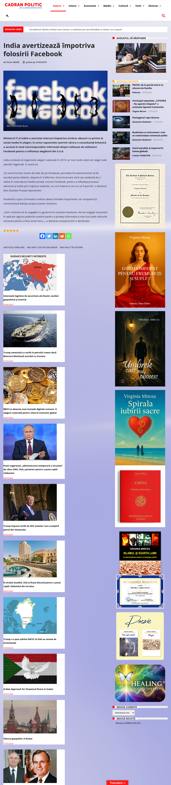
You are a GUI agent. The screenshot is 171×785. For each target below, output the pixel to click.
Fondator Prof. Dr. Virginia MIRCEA (94, 781)
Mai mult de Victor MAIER (42, 247)
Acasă (5, 38)
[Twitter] (49, 236)
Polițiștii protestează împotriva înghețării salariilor (55, 583)
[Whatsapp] (68, 236)
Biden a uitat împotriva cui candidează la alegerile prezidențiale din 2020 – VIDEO (17, 634)
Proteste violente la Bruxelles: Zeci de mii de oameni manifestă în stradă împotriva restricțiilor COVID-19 (55, 485)
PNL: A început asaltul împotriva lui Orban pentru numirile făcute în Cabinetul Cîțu (54, 536)
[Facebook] (42, 236)
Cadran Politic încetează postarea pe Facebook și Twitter (88, 585)
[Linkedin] (55, 236)
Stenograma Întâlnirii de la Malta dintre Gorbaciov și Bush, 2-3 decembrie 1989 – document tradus (17, 433)
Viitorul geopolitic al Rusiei (89, 382)
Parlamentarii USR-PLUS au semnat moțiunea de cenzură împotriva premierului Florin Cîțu (19, 536)
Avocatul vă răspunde (131, 38)
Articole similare (13, 247)
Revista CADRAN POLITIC (128, 723)
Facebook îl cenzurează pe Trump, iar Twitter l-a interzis (55, 630)
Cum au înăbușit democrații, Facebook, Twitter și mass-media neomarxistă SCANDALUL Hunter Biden (18, 587)
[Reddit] (62, 236)
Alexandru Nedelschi (141, 122)
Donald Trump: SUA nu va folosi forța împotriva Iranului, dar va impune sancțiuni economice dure (17, 745)
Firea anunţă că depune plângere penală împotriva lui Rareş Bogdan (91, 689)
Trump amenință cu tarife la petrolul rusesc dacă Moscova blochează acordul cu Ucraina (55, 285)
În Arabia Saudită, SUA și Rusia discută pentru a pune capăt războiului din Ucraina (90, 334)
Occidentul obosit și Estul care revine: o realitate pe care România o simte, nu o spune (75, 29)
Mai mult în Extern (71, 247)
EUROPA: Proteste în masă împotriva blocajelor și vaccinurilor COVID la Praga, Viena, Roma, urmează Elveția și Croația (91, 486)
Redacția (136, 92)
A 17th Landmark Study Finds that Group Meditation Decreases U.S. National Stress (19, 485)
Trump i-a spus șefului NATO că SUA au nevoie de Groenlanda (18, 388)
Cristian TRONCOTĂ (141, 155)
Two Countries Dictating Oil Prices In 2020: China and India (90, 743)
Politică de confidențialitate (50, 781)
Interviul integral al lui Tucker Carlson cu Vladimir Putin (55, 429)
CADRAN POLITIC (25, 781)
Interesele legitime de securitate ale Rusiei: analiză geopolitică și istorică (18, 285)
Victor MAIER (12, 62)
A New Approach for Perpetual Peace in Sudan (53, 381)
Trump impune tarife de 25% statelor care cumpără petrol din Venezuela (54, 334)
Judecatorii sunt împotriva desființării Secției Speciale (53, 741)
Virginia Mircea (139, 111)
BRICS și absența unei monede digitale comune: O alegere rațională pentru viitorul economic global (90, 287)
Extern (15, 38)
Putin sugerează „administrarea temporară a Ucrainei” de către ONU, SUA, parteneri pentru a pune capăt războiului (19, 338)
